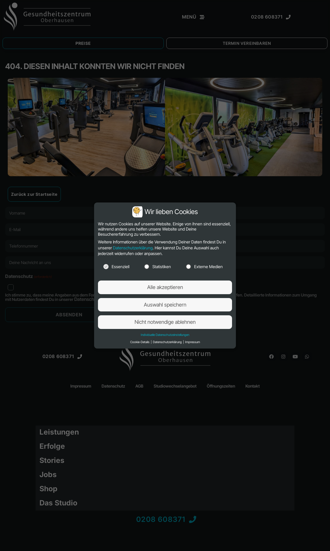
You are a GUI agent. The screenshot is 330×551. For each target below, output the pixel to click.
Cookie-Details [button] (140, 342)
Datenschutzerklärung (133, 247)
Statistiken (157, 266)
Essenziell (116, 266)
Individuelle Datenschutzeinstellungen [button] (165, 335)
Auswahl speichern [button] (165, 305)
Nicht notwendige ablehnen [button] (165, 322)
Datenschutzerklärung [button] (168, 342)
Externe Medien (204, 266)
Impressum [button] (192, 342)
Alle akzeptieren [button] (165, 287)
